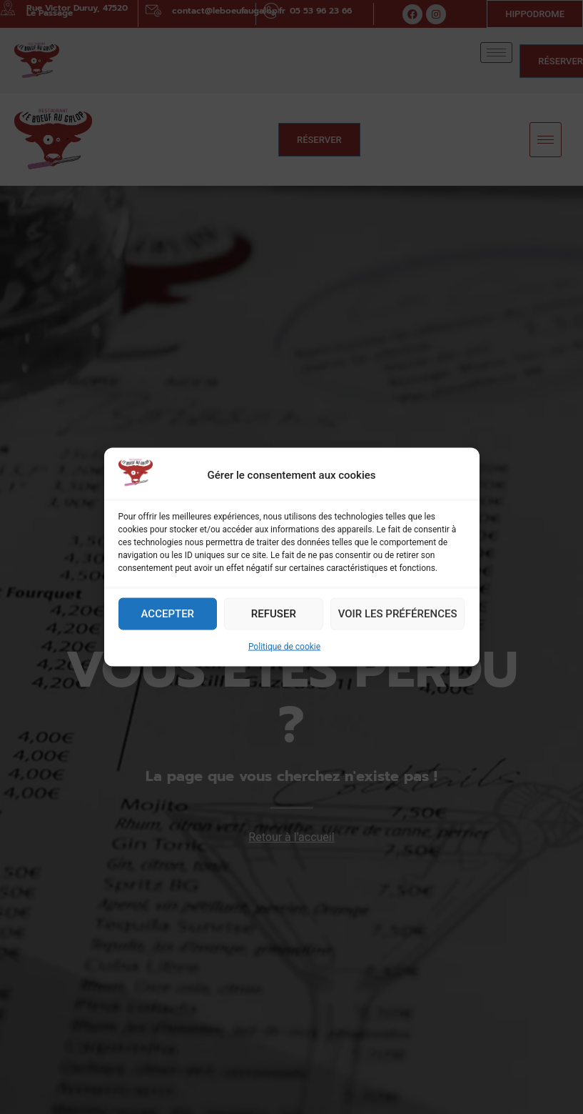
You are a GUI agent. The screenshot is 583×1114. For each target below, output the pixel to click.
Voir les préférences (397, 620)
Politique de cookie (284, 653)
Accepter (168, 620)
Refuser (273, 620)
